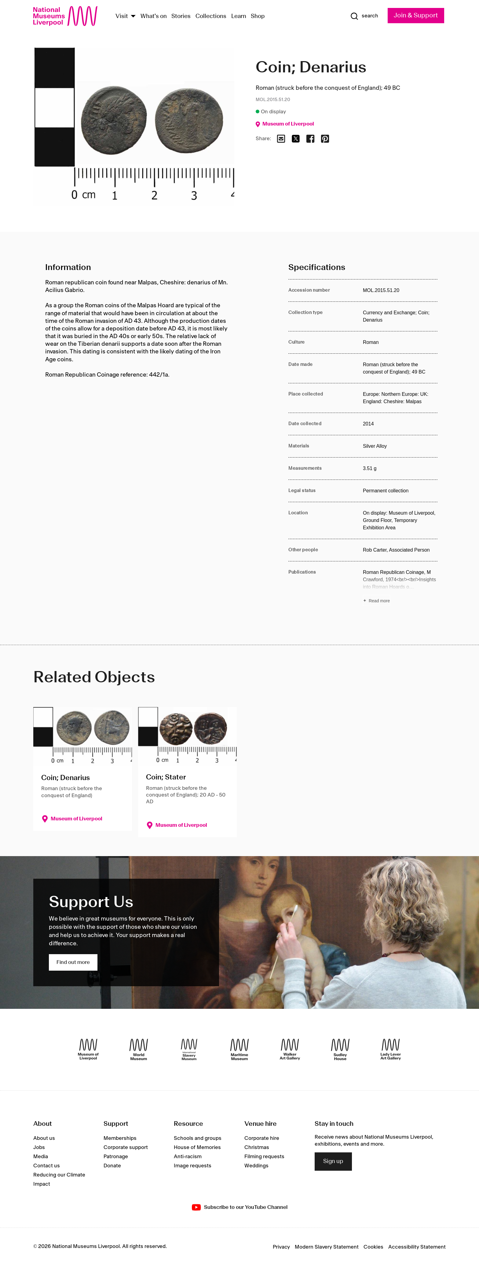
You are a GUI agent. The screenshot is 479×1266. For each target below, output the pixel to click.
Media (40, 1156)
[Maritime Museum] (239, 1049)
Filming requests (264, 1156)
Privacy (281, 1247)
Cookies (373, 1247)
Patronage (116, 1156)
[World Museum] (138, 1049)
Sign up (333, 1161)
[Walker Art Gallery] (290, 1049)
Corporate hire (261, 1138)
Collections (211, 16)
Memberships (120, 1138)
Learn (238, 16)
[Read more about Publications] (400, 587)
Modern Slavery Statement (327, 1247)
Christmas (256, 1147)
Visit (121, 16)
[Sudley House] (340, 1049)
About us (44, 1138)
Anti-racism (188, 1156)
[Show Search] (364, 16)
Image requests (192, 1166)
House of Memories (197, 1147)
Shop (258, 16)
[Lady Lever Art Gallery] (391, 1049)
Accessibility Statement (417, 1247)
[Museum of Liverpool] (88, 1049)
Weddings (256, 1166)
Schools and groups (197, 1138)
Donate (112, 1166)
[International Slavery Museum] (189, 1049)
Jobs (39, 1147)
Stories (181, 16)
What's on (154, 16)
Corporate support (126, 1147)
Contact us (46, 1166)
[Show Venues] (133, 16)
